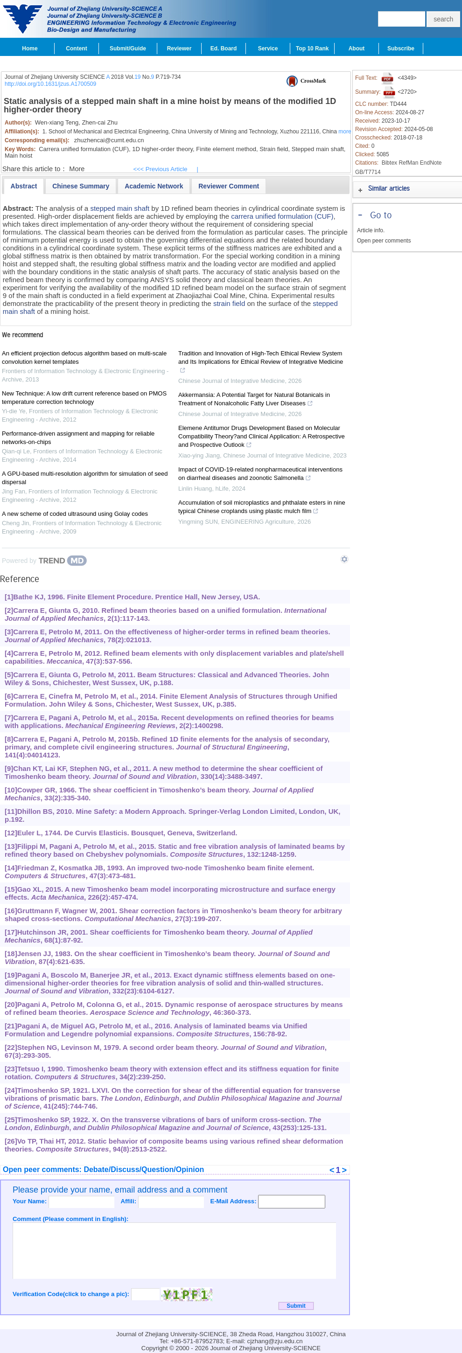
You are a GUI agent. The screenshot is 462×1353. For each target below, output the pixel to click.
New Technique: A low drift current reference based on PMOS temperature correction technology (84, 397)
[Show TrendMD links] (344, 559)
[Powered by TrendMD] (44, 560)
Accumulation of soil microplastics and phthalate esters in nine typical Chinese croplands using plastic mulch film (261, 508)
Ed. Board (223, 48)
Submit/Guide (128, 48)
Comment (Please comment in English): (70, 1218)
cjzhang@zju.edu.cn (275, 1341)
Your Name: (31, 1201)
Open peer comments (384, 240)
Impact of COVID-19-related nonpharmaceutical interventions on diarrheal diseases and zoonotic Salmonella (260, 475)
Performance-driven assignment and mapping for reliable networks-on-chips (78, 437)
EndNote (431, 163)
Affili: (129, 1201)
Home (29, 48)
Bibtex (389, 163)
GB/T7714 (368, 172)
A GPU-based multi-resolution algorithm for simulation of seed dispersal (85, 478)
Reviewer (179, 48)
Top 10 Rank (312, 48)
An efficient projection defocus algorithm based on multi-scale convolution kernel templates (84, 357)
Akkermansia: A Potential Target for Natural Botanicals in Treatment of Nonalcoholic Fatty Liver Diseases (254, 400)
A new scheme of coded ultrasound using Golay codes (75, 513)
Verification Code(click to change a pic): (72, 1294)
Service (268, 48)
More (76, 169)
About (357, 48)
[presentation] (24, 186)
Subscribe (400, 48)
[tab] (24, 186)
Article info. (371, 230)
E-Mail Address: (234, 1201)
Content (76, 48)
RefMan (408, 163)
